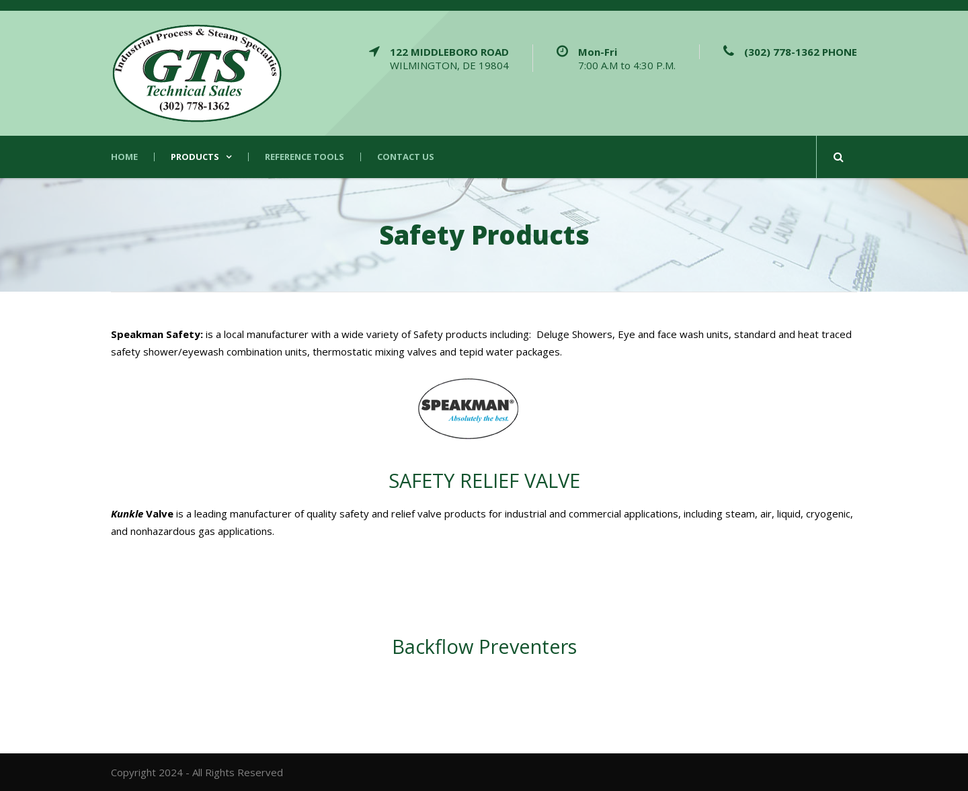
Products (195, 157)
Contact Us (405, 157)
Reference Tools (304, 157)
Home (124, 157)
